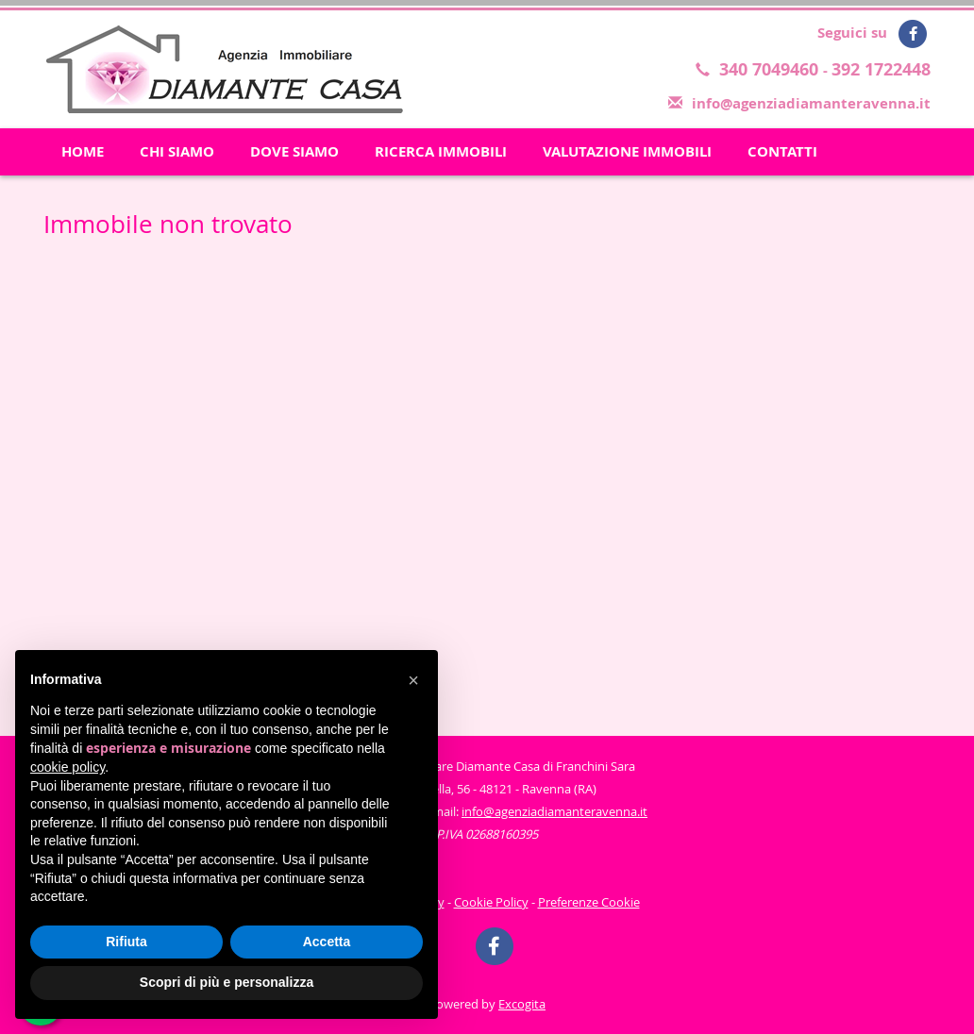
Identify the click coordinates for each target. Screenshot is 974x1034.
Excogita (522, 1003)
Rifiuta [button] (126, 941)
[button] (413, 680)
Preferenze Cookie (589, 901)
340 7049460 (771, 69)
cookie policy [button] (67, 767)
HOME (82, 151)
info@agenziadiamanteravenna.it (811, 103)
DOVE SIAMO (294, 151)
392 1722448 (881, 69)
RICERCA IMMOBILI (441, 151)
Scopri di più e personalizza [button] (226, 982)
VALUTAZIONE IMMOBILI (627, 151)
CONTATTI (782, 151)
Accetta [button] (327, 941)
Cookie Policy (491, 901)
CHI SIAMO (177, 151)
